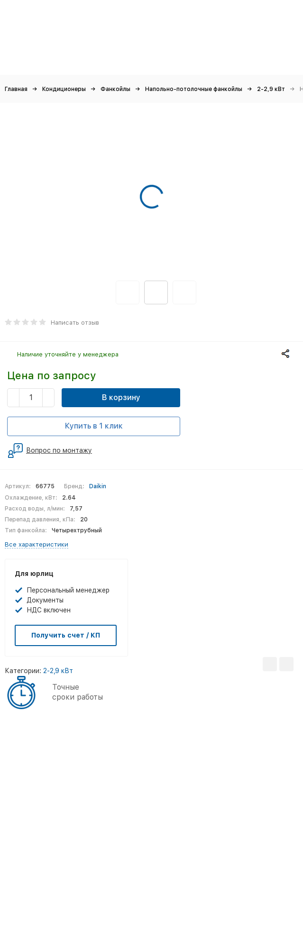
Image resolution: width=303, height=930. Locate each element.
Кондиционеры (64, 89)
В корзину (121, 397)
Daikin (97, 486)
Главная (16, 89)
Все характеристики (36, 544)
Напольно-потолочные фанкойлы (193, 89)
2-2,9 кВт (271, 89)
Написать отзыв (75, 322)
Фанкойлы (115, 89)
